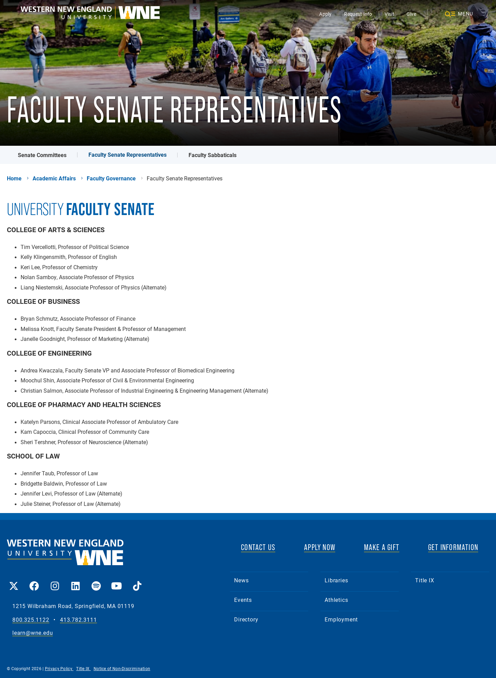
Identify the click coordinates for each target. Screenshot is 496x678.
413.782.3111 (78, 620)
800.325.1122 (30, 620)
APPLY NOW (319, 547)
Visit (389, 14)
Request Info (358, 14)
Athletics (336, 599)
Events (243, 599)
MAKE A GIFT (381, 547)
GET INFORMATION (453, 547)
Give (411, 14)
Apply (325, 14)
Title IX (424, 580)
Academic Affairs (54, 178)
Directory (246, 619)
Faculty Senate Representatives (127, 154)
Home (14, 178)
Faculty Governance (111, 178)
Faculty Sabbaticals (213, 154)
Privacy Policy (59, 668)
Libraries (336, 580)
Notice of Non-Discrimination (122, 668)
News (241, 580)
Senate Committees (42, 154)
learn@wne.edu (32, 633)
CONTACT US (258, 547)
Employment (341, 619)
